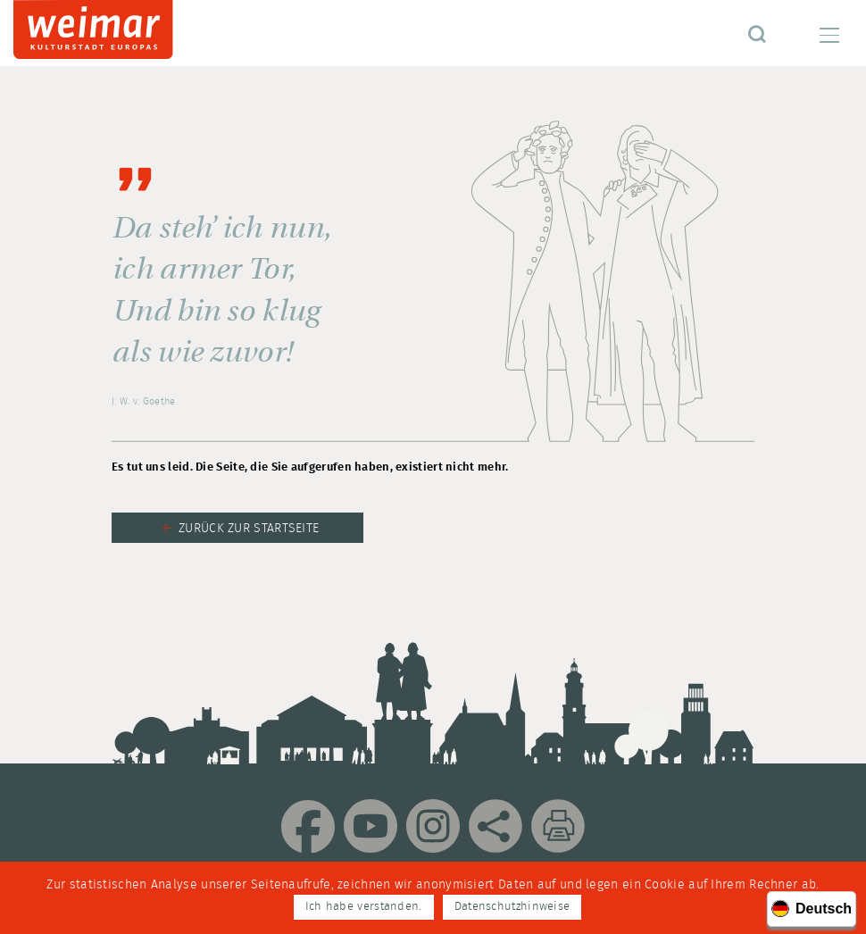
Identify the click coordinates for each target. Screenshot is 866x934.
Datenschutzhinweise (512, 907)
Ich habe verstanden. (363, 907)
